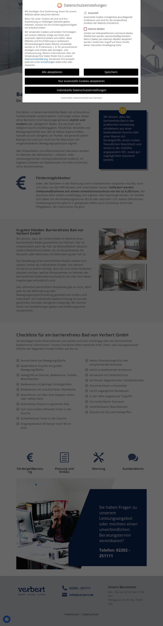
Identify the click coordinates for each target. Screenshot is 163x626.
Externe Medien (95, 26)
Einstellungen (48, 59)
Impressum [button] (97, 95)
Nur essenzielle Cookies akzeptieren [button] (81, 78)
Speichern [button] (111, 69)
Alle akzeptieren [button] (52, 69)
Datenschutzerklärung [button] (83, 95)
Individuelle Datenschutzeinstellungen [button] (81, 87)
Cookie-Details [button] (66, 95)
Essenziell (92, 9)
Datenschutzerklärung (36, 56)
